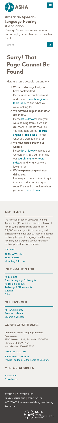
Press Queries (11, 379)
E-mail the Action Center (17, 356)
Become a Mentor (14, 313)
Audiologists (11, 276)
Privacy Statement (15, 398)
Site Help (9, 394)
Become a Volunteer (15, 316)
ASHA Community (14, 309)
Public (8, 294)
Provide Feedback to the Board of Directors (27, 359)
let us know (28, 119)
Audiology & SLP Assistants (18, 287)
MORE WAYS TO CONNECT (16, 351)
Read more (10, 249)
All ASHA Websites (14, 254)
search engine (36, 99)
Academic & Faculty (15, 283)
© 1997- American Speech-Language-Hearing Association (29, 404)
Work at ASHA (12, 257)
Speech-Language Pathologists (20, 280)
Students (9, 290)
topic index (19, 103)
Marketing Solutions (15, 261)
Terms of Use (35, 398)
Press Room (11, 375)
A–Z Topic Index (25, 394)
